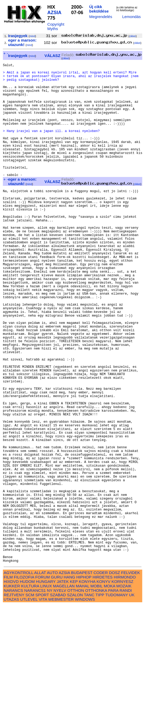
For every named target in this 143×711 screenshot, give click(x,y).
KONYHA (87, 687)
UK (132, 700)
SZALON (75, 700)
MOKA (109, 692)
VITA (43, 705)
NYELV (60, 696)
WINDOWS (85, 705)
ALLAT (40, 678)
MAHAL (82, 692)
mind (32, 36)
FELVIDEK (130, 678)
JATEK (63, 687)
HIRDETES (103, 683)
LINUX (46, 692)
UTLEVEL (29, 705)
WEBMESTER (61, 705)
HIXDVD (11, 687)
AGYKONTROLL (18, 678)
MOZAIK (123, 692)
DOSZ (114, 678)
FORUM (42, 683)
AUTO (52, 678)
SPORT (42, 700)
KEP (74, 687)
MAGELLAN (64, 692)
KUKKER (12, 692)
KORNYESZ (123, 687)
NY (49, 696)
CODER (101, 678)
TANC (89, 700)
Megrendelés (100, 16)
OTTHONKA (96, 696)
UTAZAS (11, 705)
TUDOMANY (116, 700)
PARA (113, 696)
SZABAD (58, 700)
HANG (69, 683)
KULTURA (30, 692)
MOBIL (96, 692)
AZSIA (54, 12)
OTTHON (75, 696)
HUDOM (27, 687)
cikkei (132, 36)
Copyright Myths (55, 26)
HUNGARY (45, 687)
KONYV (103, 687)
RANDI (125, 696)
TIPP (99, 700)
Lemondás (131, 16)
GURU (57, 683)
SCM (29, 700)
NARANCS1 (35, 696)
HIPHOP (83, 683)
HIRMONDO (125, 683)
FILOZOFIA (24, 683)
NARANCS (13, 696)
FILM (8, 683)
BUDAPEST (82, 678)
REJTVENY (14, 700)
